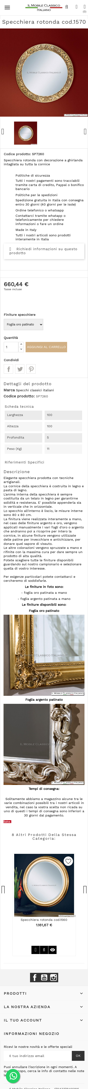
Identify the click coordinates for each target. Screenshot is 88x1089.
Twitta (19, 368)
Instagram (53, 977)
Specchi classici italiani (35, 390)
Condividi (8, 368)
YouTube (44, 977)
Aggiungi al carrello (46, 347)
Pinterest (31, 368)
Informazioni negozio (31, 1033)
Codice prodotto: (19, 396)
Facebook (34, 977)
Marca (9, 390)
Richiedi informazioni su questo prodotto (43, 251)
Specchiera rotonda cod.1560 (44, 920)
